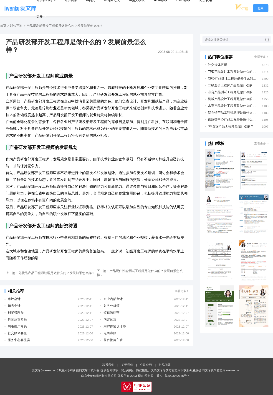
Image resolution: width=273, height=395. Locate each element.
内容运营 (110, 319)
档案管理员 (16, 312)
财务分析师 (111, 306)
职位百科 (16, 26)
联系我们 (108, 365)
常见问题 (165, 365)
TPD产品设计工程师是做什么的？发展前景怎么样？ (232, 71)
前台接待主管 (113, 340)
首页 (3, 26)
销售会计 (14, 306)
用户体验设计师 (115, 326)
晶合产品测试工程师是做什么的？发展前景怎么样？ (232, 92)
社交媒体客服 (17, 333)
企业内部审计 (113, 299)
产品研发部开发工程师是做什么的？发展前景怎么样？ (64, 26)
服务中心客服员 (19, 340)
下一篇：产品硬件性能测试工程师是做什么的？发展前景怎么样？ (140, 273)
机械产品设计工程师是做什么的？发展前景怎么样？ (232, 99)
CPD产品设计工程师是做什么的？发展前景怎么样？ (232, 78)
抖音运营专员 (17, 319)
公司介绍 (146, 365)
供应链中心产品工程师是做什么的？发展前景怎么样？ (232, 119)
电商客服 (110, 333)
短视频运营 (111, 312)
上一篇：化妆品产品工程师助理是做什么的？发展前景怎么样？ (50, 273)
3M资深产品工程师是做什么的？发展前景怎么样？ (232, 126)
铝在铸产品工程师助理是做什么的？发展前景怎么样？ (232, 112)
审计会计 (14, 299)
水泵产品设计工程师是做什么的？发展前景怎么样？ (232, 106)
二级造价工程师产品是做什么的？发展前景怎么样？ (232, 85)
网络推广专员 (17, 326)
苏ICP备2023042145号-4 (173, 375)
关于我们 (127, 365)
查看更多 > (181, 291)
